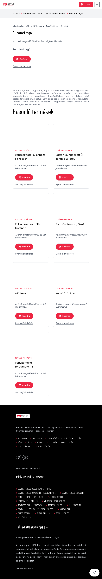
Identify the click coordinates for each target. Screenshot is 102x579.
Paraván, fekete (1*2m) (70, 224)
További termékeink (55, 13)
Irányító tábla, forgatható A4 (24, 364)
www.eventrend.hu (25, 568)
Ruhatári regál (76, 13)
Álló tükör (21, 293)
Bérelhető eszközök (32, 13)
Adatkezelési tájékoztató (28, 468)
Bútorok (37, 26)
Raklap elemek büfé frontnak (27, 226)
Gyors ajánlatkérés (22, 66)
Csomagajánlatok (24, 431)
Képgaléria (71, 427)
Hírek (81, 427)
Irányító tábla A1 (65, 293)
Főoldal (16, 13)
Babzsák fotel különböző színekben (30, 156)
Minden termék (21, 26)
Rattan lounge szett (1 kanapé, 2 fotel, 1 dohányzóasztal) (69, 157)
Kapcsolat (40, 431)
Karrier (51, 431)
